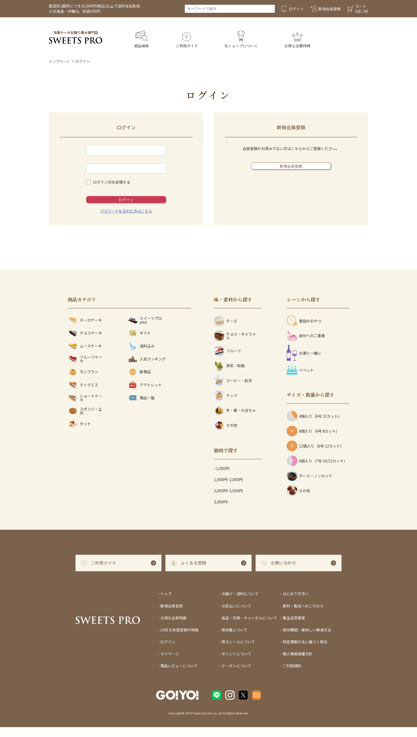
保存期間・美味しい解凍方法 (307, 639)
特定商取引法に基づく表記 (305, 651)
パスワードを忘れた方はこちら (126, 220)
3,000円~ (221, 512)
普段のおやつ (304, 330)
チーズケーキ (85, 329)
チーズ (225, 330)
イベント (300, 380)
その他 (225, 435)
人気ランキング (146, 368)
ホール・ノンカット (309, 485)
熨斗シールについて (238, 651)
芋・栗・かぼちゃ (235, 420)
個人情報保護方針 (297, 663)
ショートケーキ (85, 407)
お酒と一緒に (304, 363)
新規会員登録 (291, 171)
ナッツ (225, 405)
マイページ (169, 663)
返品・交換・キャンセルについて (249, 627)
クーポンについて (236, 675)
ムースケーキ (85, 355)
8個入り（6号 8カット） (313, 441)
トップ (166, 603)
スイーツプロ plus (144, 329)
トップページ (60, 61)
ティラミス (83, 394)
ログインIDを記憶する (111, 182)
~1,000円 (221, 478)
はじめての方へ (296, 603)
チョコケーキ (85, 342)
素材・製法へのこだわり (303, 615)
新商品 (139, 381)
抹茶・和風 (229, 375)
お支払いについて (236, 615)
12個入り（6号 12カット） (315, 455)
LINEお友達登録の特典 (179, 639)
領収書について (235, 639)
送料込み (141, 355)
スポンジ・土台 (85, 420)
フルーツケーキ (85, 368)
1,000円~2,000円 (228, 489)
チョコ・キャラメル (235, 345)
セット (79, 433)
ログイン (126, 204)
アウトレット (144, 394)
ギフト (139, 342)
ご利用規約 (292, 675)
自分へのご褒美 (306, 345)
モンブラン (83, 381)
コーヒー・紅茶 (233, 390)
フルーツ (227, 360)
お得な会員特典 (173, 627)
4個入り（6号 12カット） (314, 426)
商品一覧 (141, 407)
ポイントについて (236, 663)
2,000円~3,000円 (228, 500)
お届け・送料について (240, 603)
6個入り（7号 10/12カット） (317, 470)
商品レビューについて (179, 675)
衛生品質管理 (294, 627)
